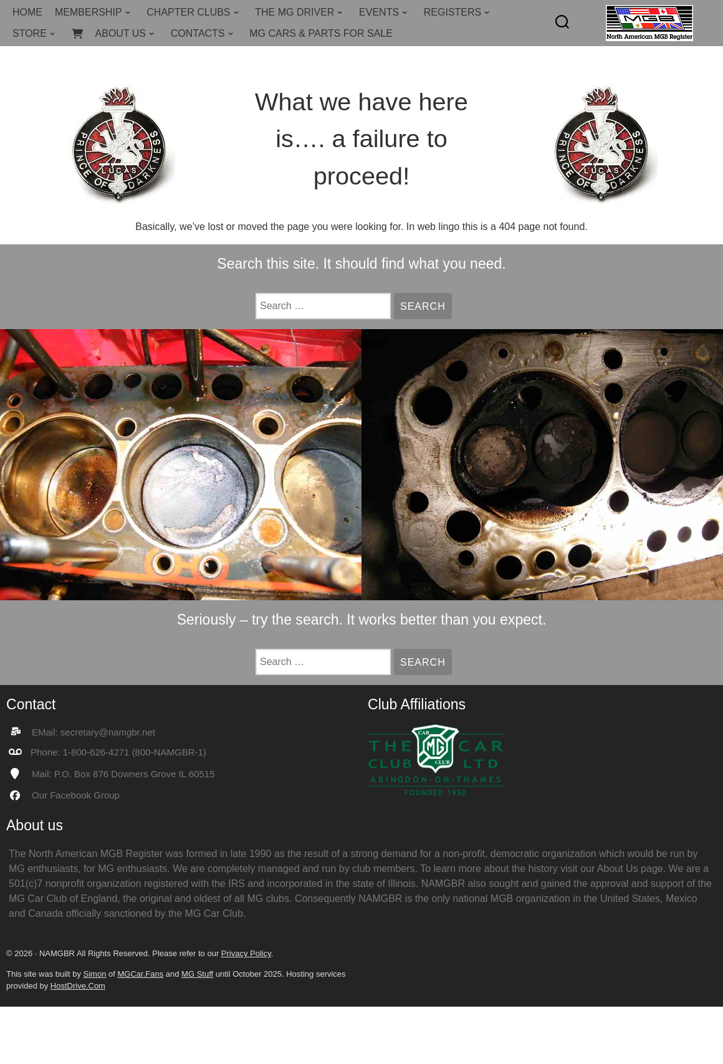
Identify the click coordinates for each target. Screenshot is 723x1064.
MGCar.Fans (140, 974)
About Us (617, 868)
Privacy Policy (246, 953)
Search (426, 306)
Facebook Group (85, 795)
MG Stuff (197, 974)
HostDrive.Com (77, 985)
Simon (95, 974)
